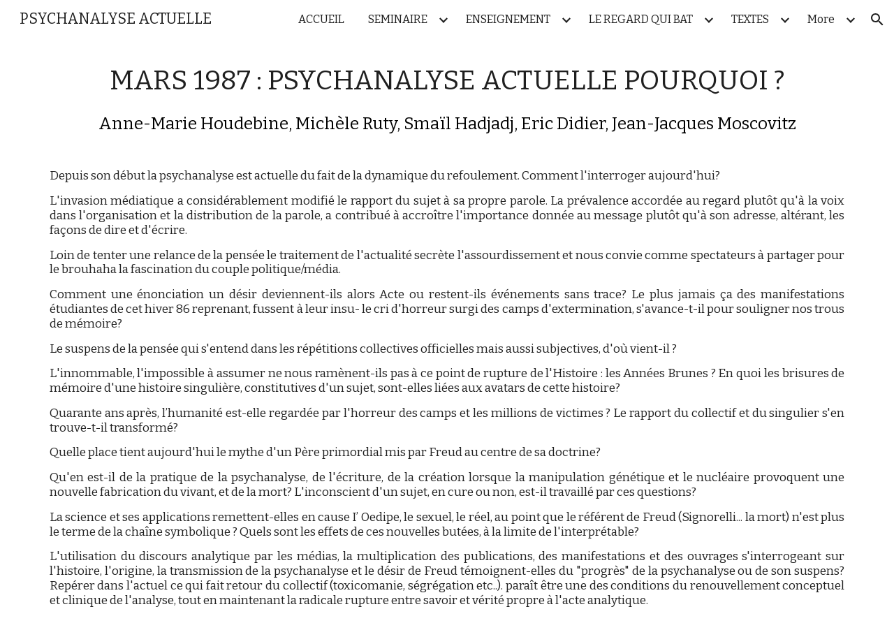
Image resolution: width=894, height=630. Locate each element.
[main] (447, 334)
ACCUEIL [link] (321, 19)
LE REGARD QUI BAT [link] (641, 19)
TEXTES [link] (750, 19)
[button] (877, 19)
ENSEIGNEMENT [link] (508, 19)
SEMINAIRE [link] (397, 19)
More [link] (821, 19)
